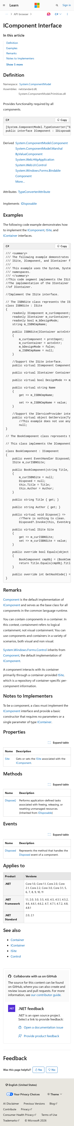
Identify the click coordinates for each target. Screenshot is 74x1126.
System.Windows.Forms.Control (25, 650)
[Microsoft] (37, 5)
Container (17, 940)
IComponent (35, 230)
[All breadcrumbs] (6, 14)
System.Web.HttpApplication (34, 159)
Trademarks (10, 1120)
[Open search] (57, 5)
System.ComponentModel (35, 84)
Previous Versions (34, 1103)
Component (11, 599)
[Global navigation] (4, 5)
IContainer (10, 235)
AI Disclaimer (11, 1103)
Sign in (67, 5)
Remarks (11, 53)
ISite (49, 230)
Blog (52, 1103)
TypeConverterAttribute (34, 192)
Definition (12, 43)
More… (20, 181)
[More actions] (67, 14)
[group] (37, 129)
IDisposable (29, 203)
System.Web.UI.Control (31, 165)
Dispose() (10, 800)
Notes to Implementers (20, 58)
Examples (11, 48)
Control (16, 956)
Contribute (9, 1109)
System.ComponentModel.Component (41, 143)
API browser (21, 14)
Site (7, 758)
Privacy (25, 1109)
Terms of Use (49, 1115)
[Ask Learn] (49, 14)
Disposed (10, 850)
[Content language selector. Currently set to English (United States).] (21, 1085)
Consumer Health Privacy (18, 1115)
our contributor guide (46, 995)
